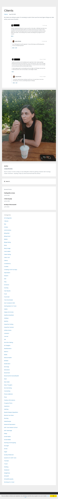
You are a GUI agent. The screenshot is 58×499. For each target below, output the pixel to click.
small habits (7, 436)
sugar (5, 452)
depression (7, 272)
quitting (6, 409)
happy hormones (8, 312)
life (5, 339)
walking (6, 467)
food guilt (6, 297)
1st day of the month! (10, 204)
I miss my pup (8, 199)
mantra (6, 351)
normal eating (8, 388)
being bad (6, 233)
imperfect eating (8, 324)
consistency (7, 263)
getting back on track (10, 306)
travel (5, 464)
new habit (7, 382)
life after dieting (8, 342)
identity (6, 321)
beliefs (6, 239)
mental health (8, 357)
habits (5, 309)
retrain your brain (9, 415)
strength (6, 445)
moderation (7, 363)
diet (5, 279)
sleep (5, 433)
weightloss (7, 473)
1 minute (6, 221)
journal (6, 336)
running (6, 418)
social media (7, 439)
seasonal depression (9, 424)
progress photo (8, 403)
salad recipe (7, 421)
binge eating (7, 242)
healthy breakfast (9, 315)
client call (7, 257)
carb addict (7, 251)
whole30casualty (8, 479)
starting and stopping (10, 442)
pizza (5, 397)
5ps (5, 224)
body (5, 245)
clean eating (7, 254)
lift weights (7, 345)
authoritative (7, 230)
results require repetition (11, 412)
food (5, 294)
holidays (6, 318)
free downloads (8, 300)
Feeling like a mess (9, 193)
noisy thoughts (8, 385)
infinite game (7, 330)
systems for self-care (10, 458)
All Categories (8, 218)
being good (7, 236)
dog (5, 282)
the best (6, 461)
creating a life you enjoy (10, 269)
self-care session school (10, 427)
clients (6, 14)
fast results (7, 291)
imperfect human (9, 327)
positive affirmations (9, 400)
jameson (6, 333)
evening (6, 288)
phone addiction (8, 394)
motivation (7, 370)
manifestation (7, 348)
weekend (6, 470)
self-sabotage (8, 430)
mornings (6, 367)
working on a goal (9, 482)
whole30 (6, 476)
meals (5, 354)
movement (7, 373)
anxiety (6, 227)
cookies (6, 266)
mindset (6, 360)
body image (7, 248)
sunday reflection (9, 455)
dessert (6, 275)
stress (5, 448)
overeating (7, 391)
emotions (6, 285)
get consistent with (9, 303)
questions (6, 406)
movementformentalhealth (11, 376)
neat (5, 379)
